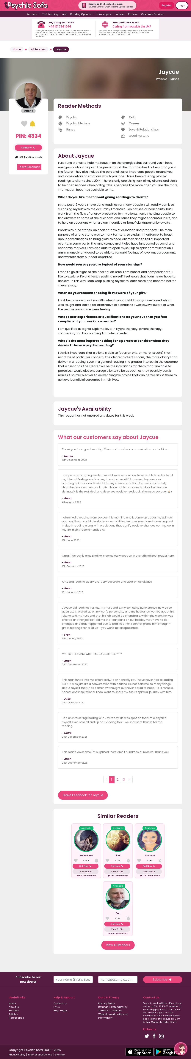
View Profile (85, 871)
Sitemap (59, 1054)
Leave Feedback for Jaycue (83, 795)
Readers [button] (32, 14)
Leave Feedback (29, 167)
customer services (170, 1015)
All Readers (38, 49)
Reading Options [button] (80, 14)
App (64, 14)
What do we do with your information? (113, 1016)
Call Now (28, 147)
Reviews (133, 14)
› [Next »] (129, 779)
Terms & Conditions (110, 1010)
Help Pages (61, 1010)
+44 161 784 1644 (60, 26)
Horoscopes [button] (104, 14)
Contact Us (60, 1003)
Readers (14, 1010)
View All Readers (118, 945)
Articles (120, 14)
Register (167, 5)
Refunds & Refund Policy (112, 1007)
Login (182, 5)
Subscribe (162, 979)
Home (17, 49)
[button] (180, 1048)
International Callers (40, 1054)
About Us (14, 1007)
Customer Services (152, 14)
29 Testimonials (28, 157)
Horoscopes (16, 1017)
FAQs (57, 1007)
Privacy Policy (106, 1003)
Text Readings (50, 14)
